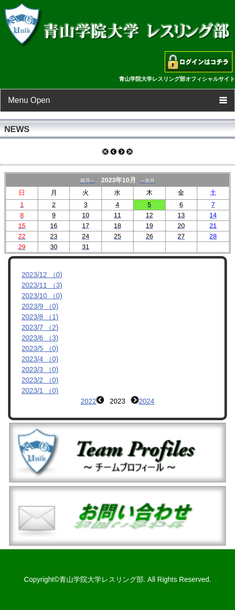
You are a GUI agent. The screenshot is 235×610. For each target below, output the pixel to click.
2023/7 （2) (40, 327)
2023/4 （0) (40, 359)
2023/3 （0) (40, 369)
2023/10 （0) (42, 296)
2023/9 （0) (40, 306)
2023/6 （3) (40, 338)
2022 (88, 401)
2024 (146, 401)
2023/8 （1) (40, 317)
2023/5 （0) (40, 348)
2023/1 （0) (40, 391)
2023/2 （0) (40, 380)
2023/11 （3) (42, 285)
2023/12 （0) (42, 275)
